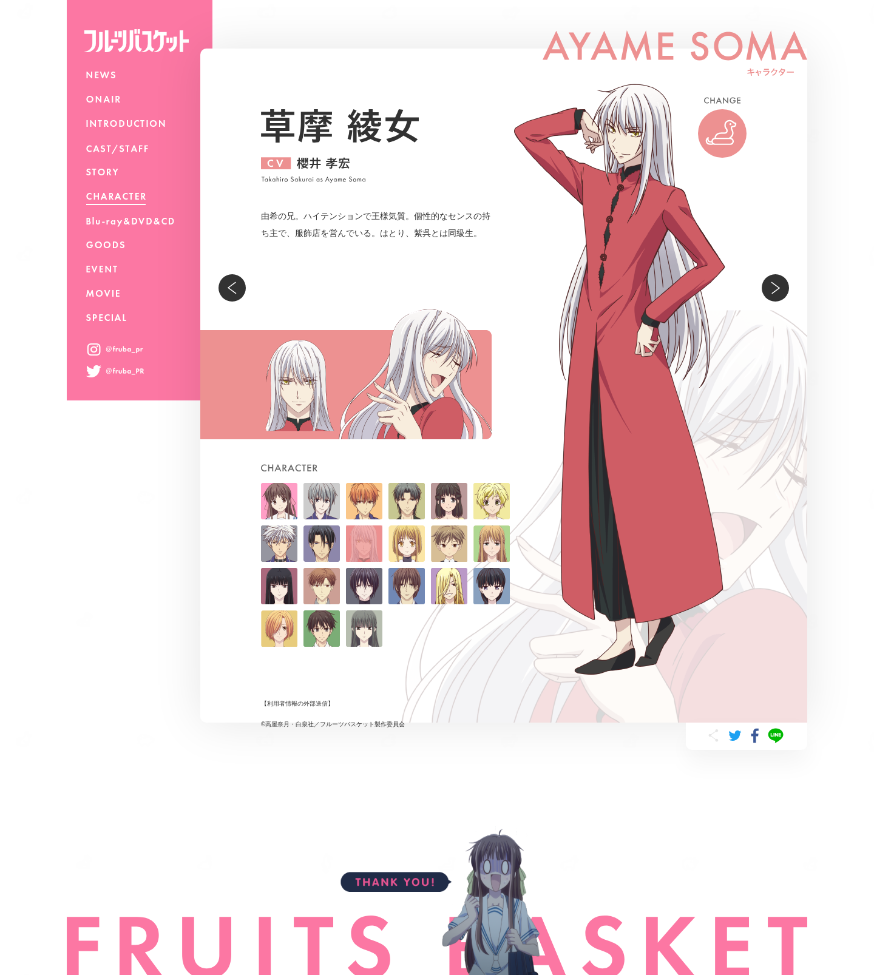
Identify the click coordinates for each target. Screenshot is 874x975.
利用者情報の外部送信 (297, 703)
